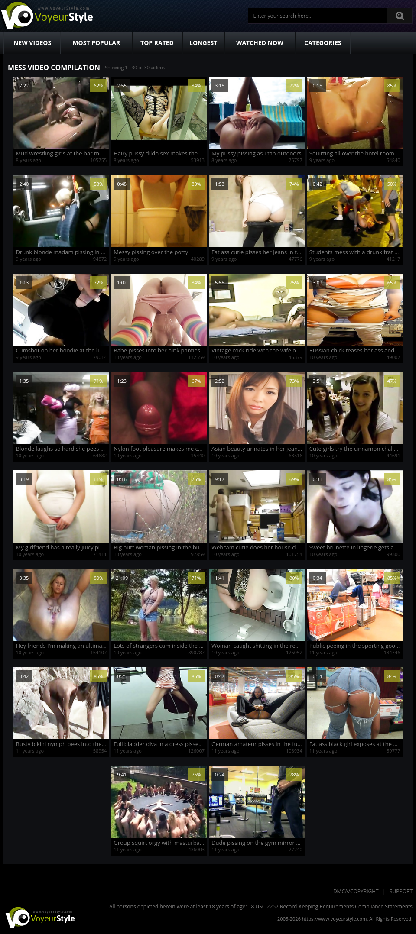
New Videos (32, 43)
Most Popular (96, 43)
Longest (203, 43)
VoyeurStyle (39, 916)
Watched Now (259, 43)
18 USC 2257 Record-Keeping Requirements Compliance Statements (330, 906)
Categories (322, 43)
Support (401, 891)
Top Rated (157, 43)
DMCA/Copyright (356, 891)
